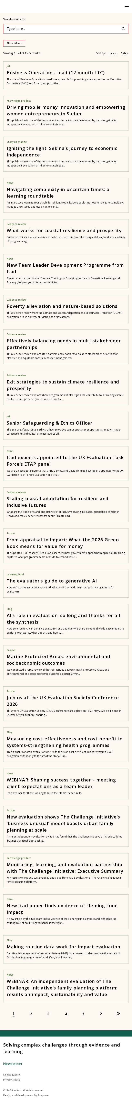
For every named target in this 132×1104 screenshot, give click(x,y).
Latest (112, 53)
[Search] (125, 28)
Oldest (125, 53)
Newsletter (12, 1063)
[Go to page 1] (14, 1013)
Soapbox (43, 1095)
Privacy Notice (11, 1080)
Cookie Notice (11, 1075)
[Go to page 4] (66, 1013)
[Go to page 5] (83, 1013)
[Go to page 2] (31, 1013)
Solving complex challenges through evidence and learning (61, 1048)
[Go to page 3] (48, 1013)
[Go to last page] (118, 1013)
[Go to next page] (101, 1013)
